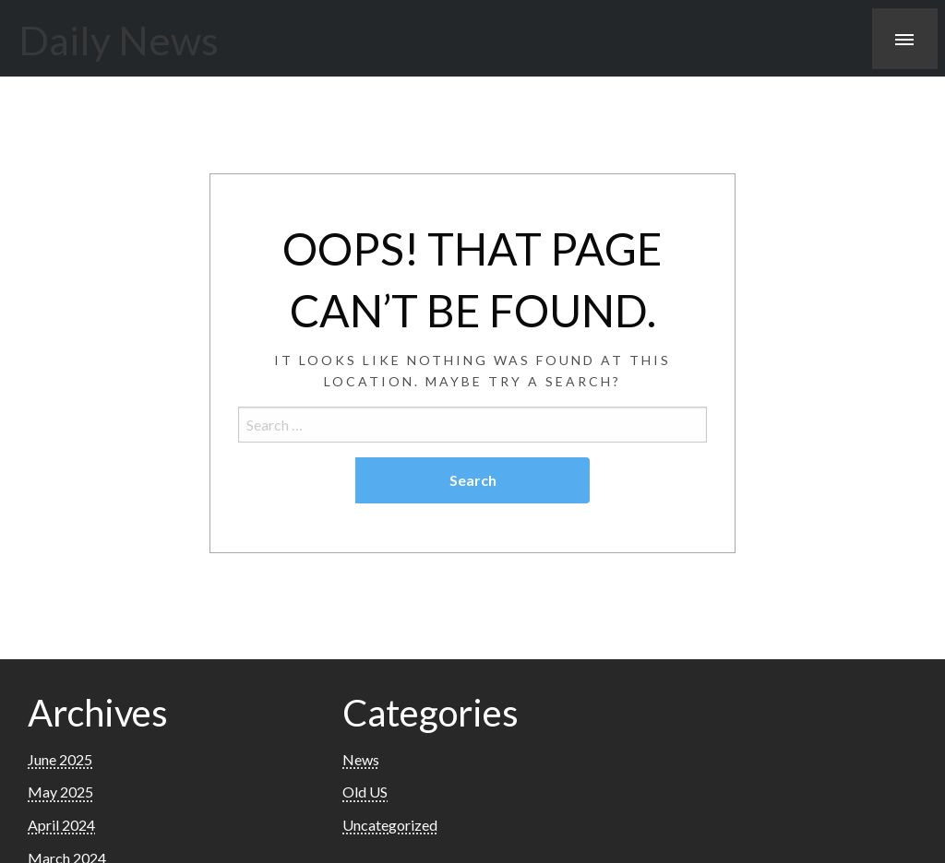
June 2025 (60, 759)
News (360, 759)
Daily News (118, 40)
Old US (365, 791)
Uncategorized (389, 824)
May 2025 (60, 791)
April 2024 (61, 824)
